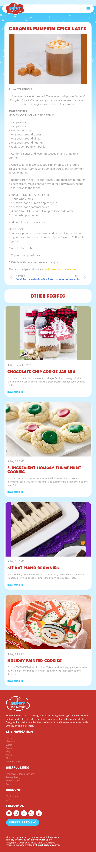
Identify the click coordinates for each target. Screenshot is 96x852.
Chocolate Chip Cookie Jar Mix (41, 372)
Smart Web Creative (47, 844)
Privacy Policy (14, 839)
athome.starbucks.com (60, 269)
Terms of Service (36, 839)
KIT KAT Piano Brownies (33, 568)
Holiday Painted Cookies (34, 660)
